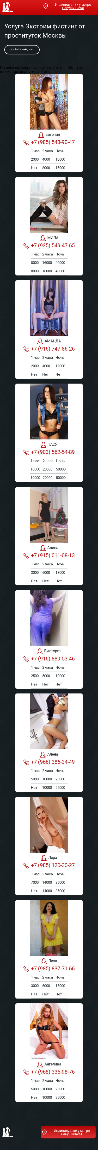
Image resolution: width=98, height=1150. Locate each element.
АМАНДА (49, 341)
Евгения (49, 135)
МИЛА (49, 238)
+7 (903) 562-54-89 (49, 452)
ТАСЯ (49, 445)
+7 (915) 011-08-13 (49, 555)
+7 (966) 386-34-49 (49, 762)
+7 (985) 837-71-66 (49, 969)
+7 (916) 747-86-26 (49, 349)
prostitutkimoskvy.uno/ (22, 49)
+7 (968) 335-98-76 (49, 1072)
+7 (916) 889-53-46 (49, 659)
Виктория (49, 651)
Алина (49, 548)
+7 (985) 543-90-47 (49, 142)
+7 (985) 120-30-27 (49, 865)
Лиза (49, 961)
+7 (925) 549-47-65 (49, 245)
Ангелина (49, 1064)
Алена (49, 755)
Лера (49, 858)
